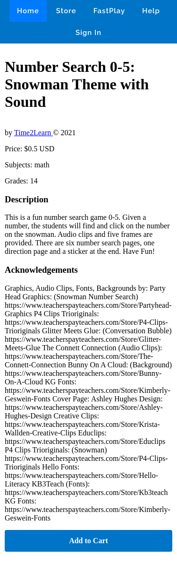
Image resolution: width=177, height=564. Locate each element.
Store (66, 11)
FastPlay (109, 11)
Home (28, 11)
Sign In (88, 32)
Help (151, 11)
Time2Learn (33, 133)
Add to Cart (88, 541)
